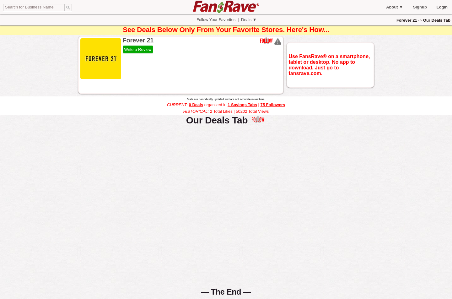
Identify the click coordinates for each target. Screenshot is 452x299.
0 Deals (196, 104)
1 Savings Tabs (242, 104)
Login (442, 7)
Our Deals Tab (436, 20)
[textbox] (33, 7)
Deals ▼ (248, 19)
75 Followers (272, 104)
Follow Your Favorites (216, 19)
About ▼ (394, 7)
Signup (420, 7)
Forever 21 (406, 20)
